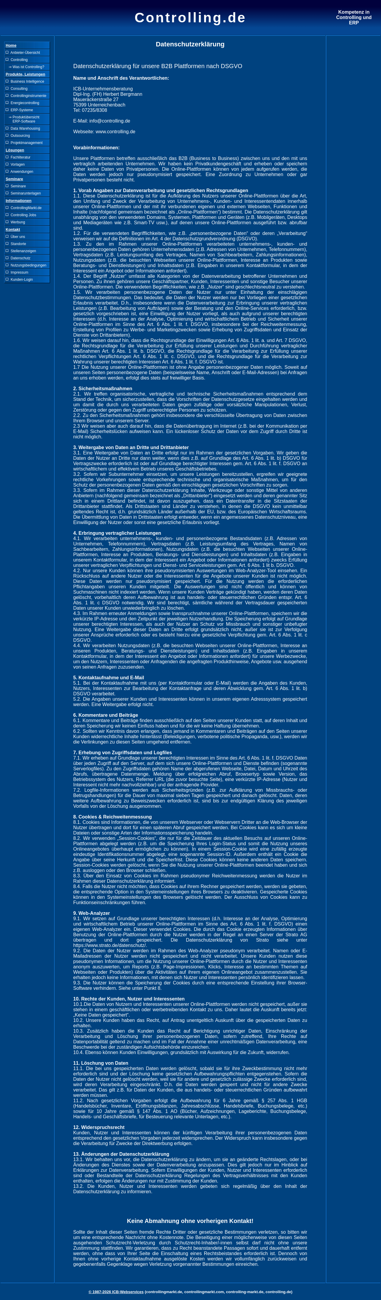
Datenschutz (18, 258)
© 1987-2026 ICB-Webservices (116, 1292)
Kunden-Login (19, 279)
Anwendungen (19, 172)
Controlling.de (190, 17)
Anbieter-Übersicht (23, 53)
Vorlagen (15, 164)
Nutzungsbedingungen (26, 265)
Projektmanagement (24, 143)
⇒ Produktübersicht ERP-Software (22, 119)
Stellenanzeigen (21, 251)
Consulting (16, 89)
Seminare (16, 186)
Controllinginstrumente (26, 96)
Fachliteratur (18, 157)
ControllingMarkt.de (24, 208)
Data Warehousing (23, 128)
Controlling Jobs (21, 215)
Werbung (15, 222)
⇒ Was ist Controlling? (25, 67)
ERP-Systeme (19, 110)
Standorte (16, 244)
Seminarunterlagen (23, 193)
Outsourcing (18, 136)
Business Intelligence (25, 81)
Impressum (17, 272)
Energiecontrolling (22, 103)
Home (11, 45)
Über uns (15, 237)
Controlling (17, 60)
